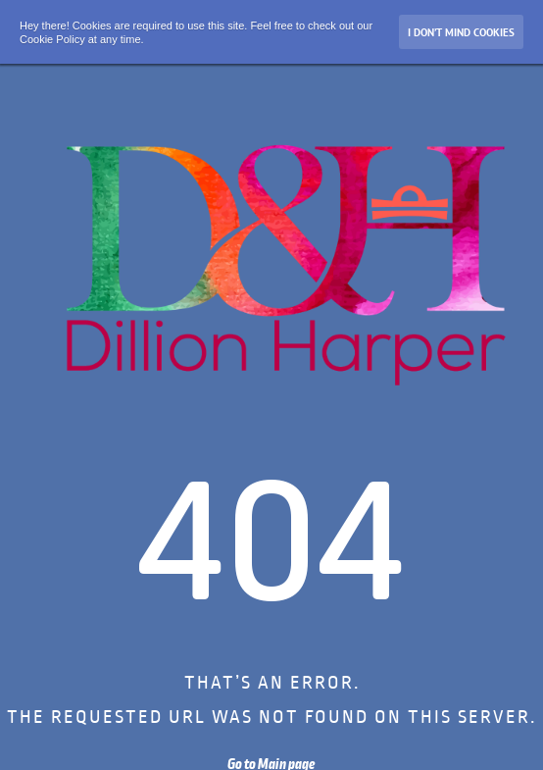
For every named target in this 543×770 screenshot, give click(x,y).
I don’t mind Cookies (461, 32)
